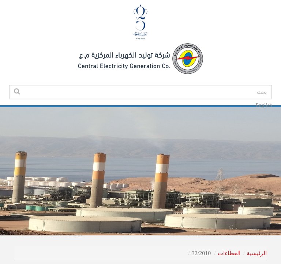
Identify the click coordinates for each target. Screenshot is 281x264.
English (263, 105)
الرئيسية (257, 253)
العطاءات (229, 253)
